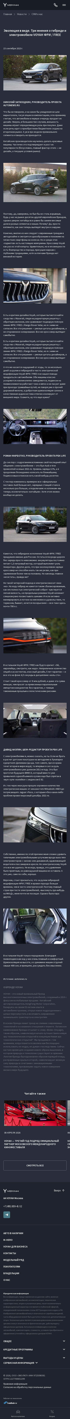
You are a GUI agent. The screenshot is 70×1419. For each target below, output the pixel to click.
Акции (52, 1413)
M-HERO (7, 1239)
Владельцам (11, 1273)
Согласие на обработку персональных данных (27, 1387)
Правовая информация (15, 1383)
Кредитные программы (18, 1349)
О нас (6, 1279)
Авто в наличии (13, 1233)
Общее (7, 1341)
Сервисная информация (18, 1362)
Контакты (9, 1253)
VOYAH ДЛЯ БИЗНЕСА (15, 1246)
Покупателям (11, 1266)
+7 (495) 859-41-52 (12, 1206)
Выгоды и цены (13, 1357)
